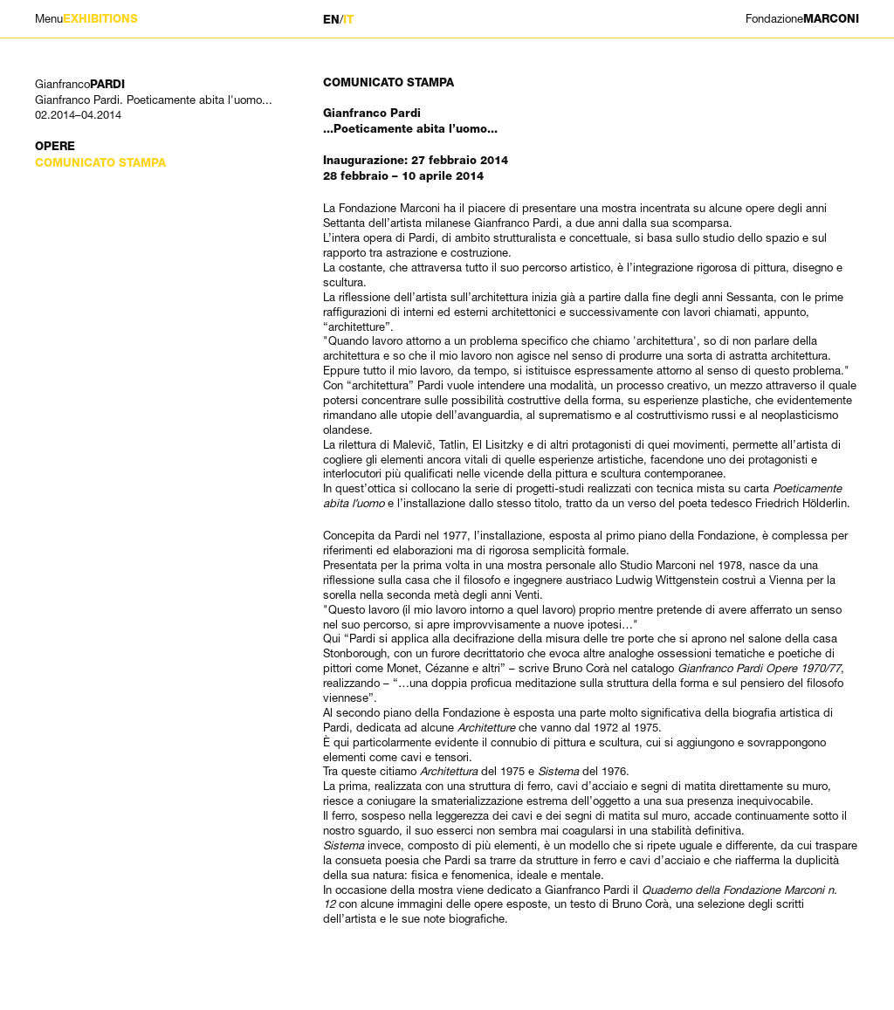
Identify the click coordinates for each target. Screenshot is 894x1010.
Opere (55, 146)
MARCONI (802, 18)
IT (348, 19)
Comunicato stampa (100, 162)
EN (331, 19)
